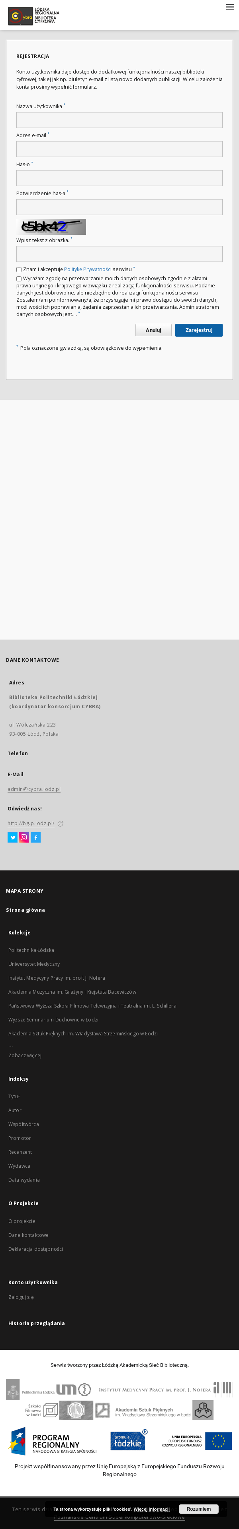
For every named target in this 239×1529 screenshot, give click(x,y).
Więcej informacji (152, 1509)
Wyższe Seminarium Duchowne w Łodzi (53, 1019)
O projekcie (21, 1221)
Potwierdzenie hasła (42, 193)
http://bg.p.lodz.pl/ (31, 823)
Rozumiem (199, 1509)
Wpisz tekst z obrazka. (44, 240)
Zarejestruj (199, 330)
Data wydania (24, 1179)
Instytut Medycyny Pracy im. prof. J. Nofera (56, 978)
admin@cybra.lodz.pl (34, 789)
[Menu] (230, 6)
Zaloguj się (21, 1297)
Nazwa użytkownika (40, 106)
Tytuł (14, 1096)
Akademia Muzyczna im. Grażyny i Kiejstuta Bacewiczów (72, 991)
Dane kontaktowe (28, 1235)
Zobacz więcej (24, 1055)
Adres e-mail (32, 135)
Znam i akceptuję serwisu (79, 269)
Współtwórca (23, 1124)
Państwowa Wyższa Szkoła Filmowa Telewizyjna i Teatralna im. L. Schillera (92, 1005)
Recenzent (20, 1152)
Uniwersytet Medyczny (34, 964)
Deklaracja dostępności (35, 1249)
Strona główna (25, 910)
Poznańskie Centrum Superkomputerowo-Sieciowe (119, 1516)
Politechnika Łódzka (31, 950)
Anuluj (153, 330)
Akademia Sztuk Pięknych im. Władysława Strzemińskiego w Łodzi (83, 1033)
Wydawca (19, 1166)
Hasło (24, 164)
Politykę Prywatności (88, 269)
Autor (15, 1110)
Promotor (19, 1138)
